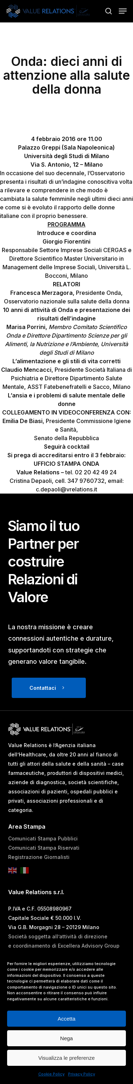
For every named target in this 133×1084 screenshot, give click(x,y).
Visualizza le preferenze (66, 1058)
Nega (66, 1038)
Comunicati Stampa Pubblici (43, 838)
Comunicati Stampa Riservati (43, 848)
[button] (123, 11)
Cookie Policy (51, 1074)
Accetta (66, 1019)
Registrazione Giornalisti (39, 857)
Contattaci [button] (42, 688)
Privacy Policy (81, 1074)
